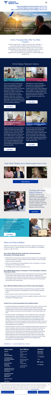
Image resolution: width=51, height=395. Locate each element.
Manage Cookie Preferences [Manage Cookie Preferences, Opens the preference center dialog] (7, 392)
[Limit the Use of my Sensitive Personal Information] (9, 370)
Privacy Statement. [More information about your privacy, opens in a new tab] (35, 389)
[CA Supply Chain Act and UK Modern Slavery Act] (9, 359)
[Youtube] (41, 362)
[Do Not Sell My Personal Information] (9, 364)
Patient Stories (25, 181)
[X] (39, 359)
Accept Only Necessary (43, 392)
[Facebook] (41, 356)
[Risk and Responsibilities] (9, 354)
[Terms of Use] (9, 379)
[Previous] (2, 23)
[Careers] (9, 351)
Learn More (10, 106)
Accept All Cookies (32, 392)
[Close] (48, 384)
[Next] (48, 23)
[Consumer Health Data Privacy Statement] (9, 375)
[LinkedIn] (41, 364)
